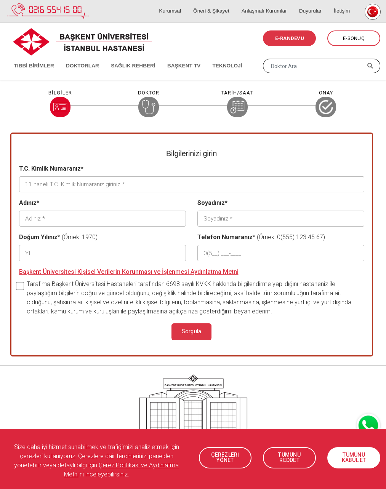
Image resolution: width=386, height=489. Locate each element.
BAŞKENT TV (174, 57)
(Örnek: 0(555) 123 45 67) (261, 235)
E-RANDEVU (289, 38)
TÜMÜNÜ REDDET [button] (289, 457)
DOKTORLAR (77, 57)
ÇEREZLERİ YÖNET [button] (225, 457)
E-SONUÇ (354, 38)
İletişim (343, 4)
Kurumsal (180, 4)
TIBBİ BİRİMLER (31, 57)
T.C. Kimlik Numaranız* (51, 168)
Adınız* (29, 202)
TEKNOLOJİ (215, 57)
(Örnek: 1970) (58, 235)
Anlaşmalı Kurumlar (270, 4)
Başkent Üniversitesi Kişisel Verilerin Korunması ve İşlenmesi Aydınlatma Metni (129, 269)
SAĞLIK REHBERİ (125, 57)
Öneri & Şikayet (219, 4)
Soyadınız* (212, 202)
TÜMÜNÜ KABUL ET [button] (354, 457)
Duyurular (314, 4)
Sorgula (192, 329)
